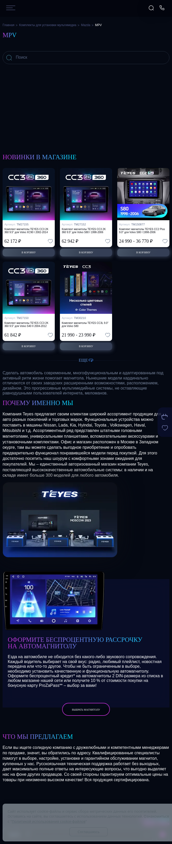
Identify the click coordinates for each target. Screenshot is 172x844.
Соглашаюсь (88, 831)
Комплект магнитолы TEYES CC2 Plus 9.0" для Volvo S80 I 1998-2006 (142, 231)
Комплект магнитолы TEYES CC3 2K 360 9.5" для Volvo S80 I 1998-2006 (84, 231)
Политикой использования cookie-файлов (48, 821)
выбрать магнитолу (86, 709)
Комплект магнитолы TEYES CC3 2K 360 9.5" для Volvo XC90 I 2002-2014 (26, 231)
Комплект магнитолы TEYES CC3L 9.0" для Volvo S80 (85, 325)
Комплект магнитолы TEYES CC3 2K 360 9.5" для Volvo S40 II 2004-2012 (26, 325)
